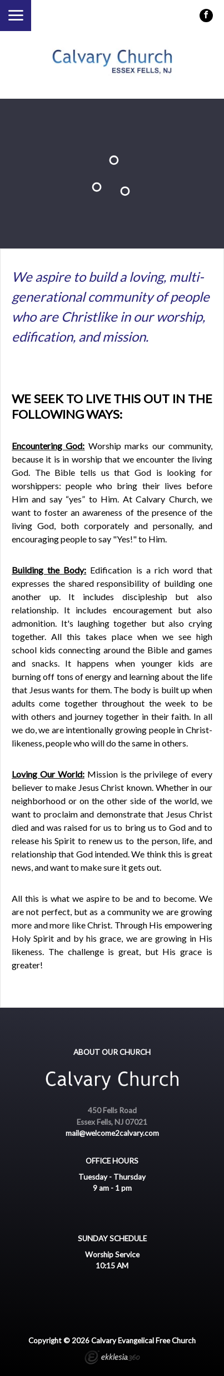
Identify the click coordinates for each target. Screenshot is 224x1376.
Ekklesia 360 (112, 1358)
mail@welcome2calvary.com (112, 1133)
